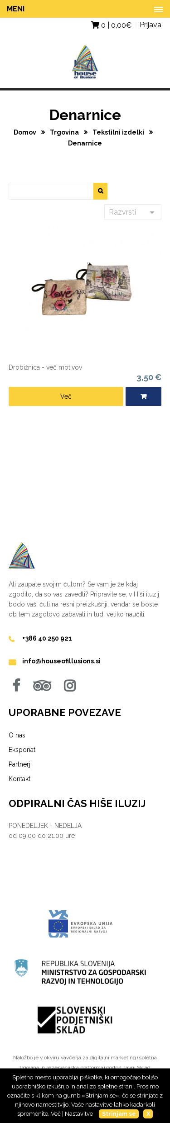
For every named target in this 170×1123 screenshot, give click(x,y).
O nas (17, 735)
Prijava (150, 24)
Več (66, 396)
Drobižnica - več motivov (45, 367)
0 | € (111, 25)
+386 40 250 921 (47, 638)
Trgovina (65, 132)
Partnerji (20, 764)
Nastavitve (79, 1113)
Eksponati (23, 749)
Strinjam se (119, 1113)
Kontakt (19, 778)
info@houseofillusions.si (61, 661)
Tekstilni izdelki (119, 132)
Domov (26, 132)
